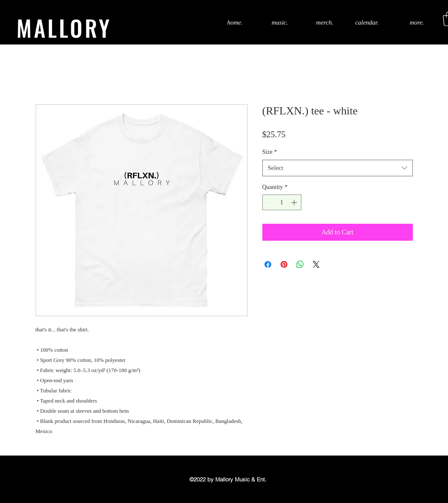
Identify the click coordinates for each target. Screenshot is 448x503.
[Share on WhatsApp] (300, 264)
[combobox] (337, 168)
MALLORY (64, 27)
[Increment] (294, 202)
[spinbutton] (281, 202)
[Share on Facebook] (268, 264)
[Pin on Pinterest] (284, 264)
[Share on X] (316, 264)
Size (269, 152)
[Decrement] (269, 202)
